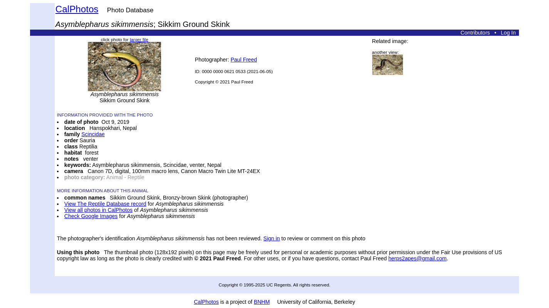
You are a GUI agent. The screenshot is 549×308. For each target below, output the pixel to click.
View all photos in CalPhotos (98, 210)
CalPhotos (77, 9)
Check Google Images (91, 216)
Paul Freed (243, 60)
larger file (139, 39)
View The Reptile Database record (105, 204)
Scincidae (93, 134)
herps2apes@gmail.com (417, 258)
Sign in (272, 238)
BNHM (262, 302)
